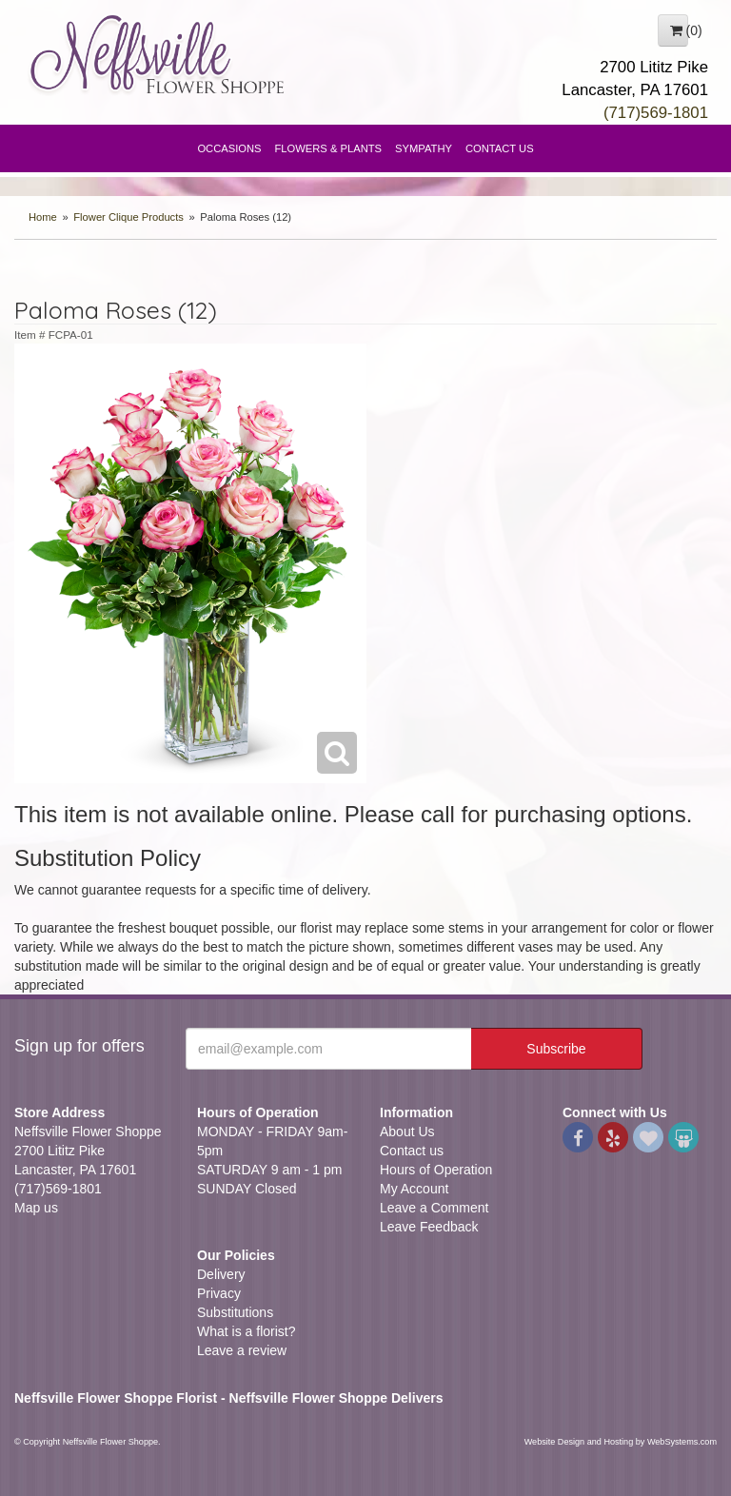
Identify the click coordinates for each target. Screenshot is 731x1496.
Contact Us (499, 148)
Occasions (229, 148)
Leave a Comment (434, 1207)
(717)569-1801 (655, 113)
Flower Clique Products (128, 217)
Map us (36, 1207)
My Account (414, 1188)
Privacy (219, 1293)
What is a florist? (246, 1331)
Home (43, 217)
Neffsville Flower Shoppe (157, 54)
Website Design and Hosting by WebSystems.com (620, 1442)
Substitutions (235, 1312)
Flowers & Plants (329, 148)
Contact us (412, 1150)
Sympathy (423, 148)
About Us (407, 1131)
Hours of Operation (436, 1169)
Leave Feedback (429, 1226)
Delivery (221, 1274)
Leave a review (241, 1350)
